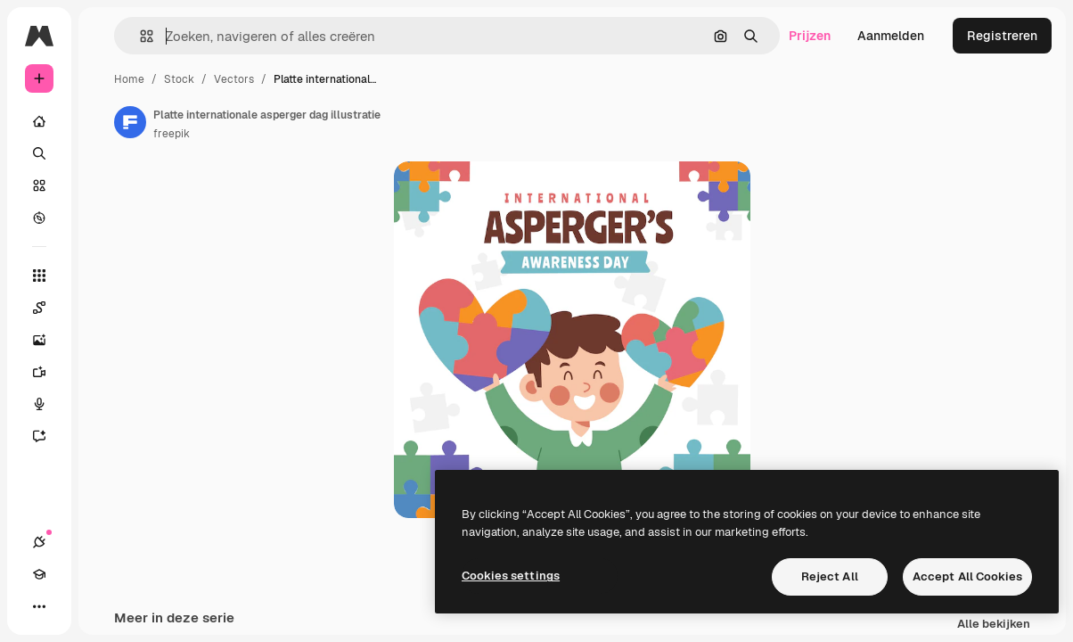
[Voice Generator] (48, 404)
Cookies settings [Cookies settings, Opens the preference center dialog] (511, 575)
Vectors (234, 79)
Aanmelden (890, 36)
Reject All (829, 576)
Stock (179, 79)
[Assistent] (48, 436)
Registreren (1002, 36)
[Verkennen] (39, 217)
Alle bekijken (993, 624)
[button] (139, 36)
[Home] (39, 121)
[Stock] (39, 185)
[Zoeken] (39, 153)
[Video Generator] (48, 372)
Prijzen (810, 36)
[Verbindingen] (39, 542)
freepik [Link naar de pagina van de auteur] (171, 134)
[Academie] (39, 574)
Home (129, 79)
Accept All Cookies (967, 576)
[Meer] (39, 606)
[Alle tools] (39, 275)
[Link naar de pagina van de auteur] (130, 122)
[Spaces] (48, 307)
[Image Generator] (48, 339)
